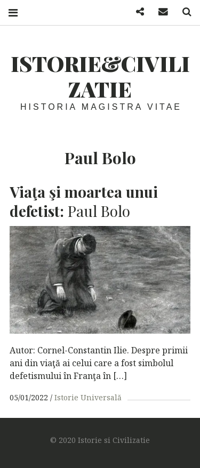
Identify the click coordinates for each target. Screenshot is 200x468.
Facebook (136, 12)
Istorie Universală (88, 397)
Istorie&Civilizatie (100, 76)
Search (183, 12)
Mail (159, 12)
